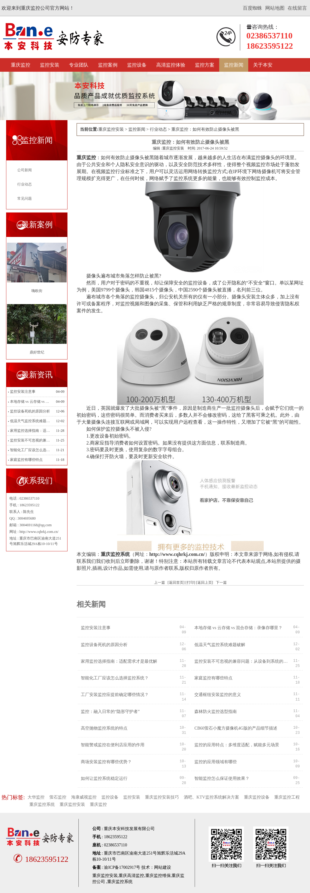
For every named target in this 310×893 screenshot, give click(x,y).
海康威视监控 (84, 797)
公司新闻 (24, 170)
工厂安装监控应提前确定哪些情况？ (115, 694)
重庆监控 (20, 64)
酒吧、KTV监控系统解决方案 (211, 797)
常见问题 (24, 198)
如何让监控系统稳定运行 (104, 778)
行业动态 (24, 184)
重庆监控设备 (256, 797)
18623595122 (40, 859)
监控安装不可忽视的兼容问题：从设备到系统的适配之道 (31, 440)
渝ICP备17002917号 (122, 867)
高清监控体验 (170, 64)
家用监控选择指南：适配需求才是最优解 (31, 430)
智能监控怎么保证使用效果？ (221, 778)
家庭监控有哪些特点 (26, 460)
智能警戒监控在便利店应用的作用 (112, 745)
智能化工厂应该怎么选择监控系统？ (31, 450)
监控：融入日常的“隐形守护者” (110, 711)
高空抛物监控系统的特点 (104, 728)
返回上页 (204, 582)
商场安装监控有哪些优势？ (106, 762)
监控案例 (107, 64)
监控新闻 (233, 64)
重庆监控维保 (158, 875)
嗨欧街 (36, 291)
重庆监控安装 (111, 129)
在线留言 (297, 8)
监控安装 (49, 64)
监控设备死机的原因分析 (30, 411)
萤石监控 (57, 797)
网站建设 (162, 867)
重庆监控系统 (42, 804)
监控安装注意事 (22, 391)
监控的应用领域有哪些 (215, 762)
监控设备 (137, 64)
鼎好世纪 (37, 352)
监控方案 (204, 64)
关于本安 (262, 64)
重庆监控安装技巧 (162, 797)
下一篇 (221, 582)
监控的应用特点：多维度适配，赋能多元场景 (236, 745)
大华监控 (36, 797)
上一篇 (159, 582)
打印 (190, 582)
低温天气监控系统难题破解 (31, 421)
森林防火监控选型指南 (215, 711)
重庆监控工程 (287, 797)
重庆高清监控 (131, 875)
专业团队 (78, 64)
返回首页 (176, 582)
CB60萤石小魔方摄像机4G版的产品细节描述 (235, 728)
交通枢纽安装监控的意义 (217, 694)
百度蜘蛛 (252, 8)
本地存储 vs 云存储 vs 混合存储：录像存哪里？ (31, 401)
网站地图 (275, 8)
